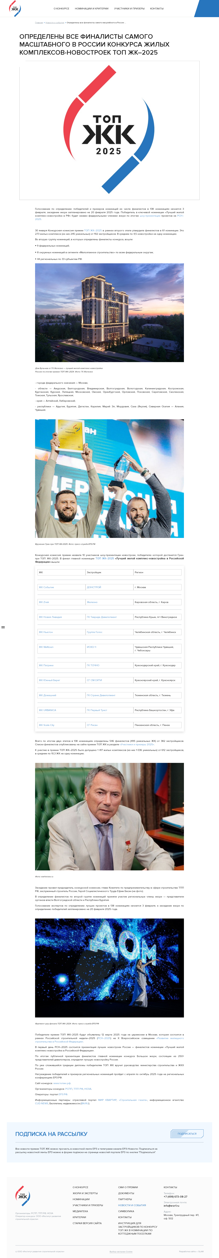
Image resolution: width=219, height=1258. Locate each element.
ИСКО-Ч (91, 647)
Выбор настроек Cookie (121, 1251)
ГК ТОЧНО (93, 665)
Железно (92, 602)
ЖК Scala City (46, 725)
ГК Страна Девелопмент (101, 695)
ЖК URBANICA (47, 710)
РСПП (68, 1088)
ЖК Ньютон (46, 632)
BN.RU (85, 1103)
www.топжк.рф (62, 1083)
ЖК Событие (46, 587)
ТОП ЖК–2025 (93, 230)
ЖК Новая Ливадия (50, 617)
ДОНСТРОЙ (94, 587)
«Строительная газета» (133, 1100)
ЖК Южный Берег (49, 680)
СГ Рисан (92, 725)
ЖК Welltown (46, 647)
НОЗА (87, 1088)
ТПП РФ (78, 1088)
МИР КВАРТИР (107, 1100)
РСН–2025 (104, 1038)
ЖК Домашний (47, 695)
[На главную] (15, 8)
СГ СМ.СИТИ (94, 680)
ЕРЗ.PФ (63, 1094)
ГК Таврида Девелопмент (102, 617)
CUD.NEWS (41, 1103)
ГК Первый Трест (97, 710)
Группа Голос (94, 632)
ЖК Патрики (46, 665)
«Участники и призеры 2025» (137, 744)
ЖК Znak (44, 602)
